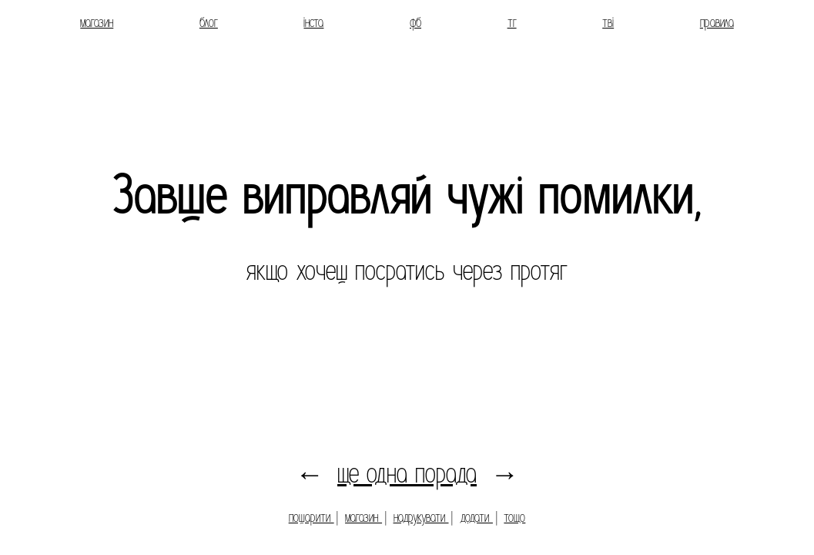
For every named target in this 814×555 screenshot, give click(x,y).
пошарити (311, 518)
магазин (96, 23)
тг (512, 23)
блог (208, 23)
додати (476, 518)
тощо (514, 518)
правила (717, 23)
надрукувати (421, 518)
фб (415, 23)
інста (313, 23)
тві (608, 23)
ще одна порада (407, 473)
